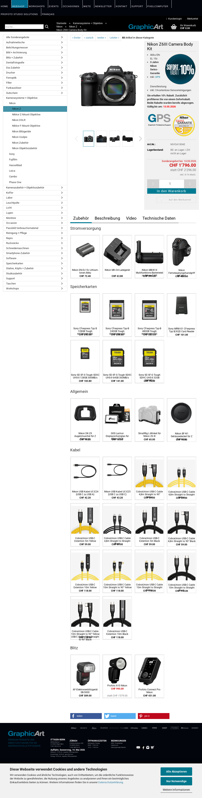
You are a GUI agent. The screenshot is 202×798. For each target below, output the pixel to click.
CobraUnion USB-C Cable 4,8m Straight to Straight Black (117, 541)
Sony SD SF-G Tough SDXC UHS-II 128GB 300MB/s (85, 376)
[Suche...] (46, 26)
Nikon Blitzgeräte (21, 131)
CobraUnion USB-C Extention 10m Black (117, 632)
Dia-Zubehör (13, 67)
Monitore (11, 217)
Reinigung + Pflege (16, 232)
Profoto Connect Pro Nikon (149, 691)
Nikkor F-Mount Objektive (26, 125)
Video (131, 218)
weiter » (101, 37)
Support (10, 278)
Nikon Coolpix (19, 137)
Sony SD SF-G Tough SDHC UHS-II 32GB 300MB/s (149, 378)
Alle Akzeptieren (176, 771)
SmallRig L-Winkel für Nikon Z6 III (149, 435)
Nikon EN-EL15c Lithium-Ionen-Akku (85, 271)
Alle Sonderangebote (17, 37)
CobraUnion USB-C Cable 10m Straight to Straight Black (181, 587)
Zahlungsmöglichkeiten (118, 747)
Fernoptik (11, 77)
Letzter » (114, 37)
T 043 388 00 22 (75, 747)
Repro (9, 238)
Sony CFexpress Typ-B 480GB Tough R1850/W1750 (149, 331)
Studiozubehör (14, 273)
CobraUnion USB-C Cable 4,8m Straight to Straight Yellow (181, 494)
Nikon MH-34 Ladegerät (117, 270)
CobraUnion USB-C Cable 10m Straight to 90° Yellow (117, 586)
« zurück (89, 37)
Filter (9, 82)
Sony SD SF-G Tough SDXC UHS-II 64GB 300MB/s (117, 376)
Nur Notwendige (176, 781)
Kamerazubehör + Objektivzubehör (25, 187)
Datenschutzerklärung (110, 782)
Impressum (114, 745)
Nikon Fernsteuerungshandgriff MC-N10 (181, 273)
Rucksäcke (12, 243)
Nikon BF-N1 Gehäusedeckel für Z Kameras (181, 436)
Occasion (11, 222)
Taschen (11, 283)
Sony (12, 153)
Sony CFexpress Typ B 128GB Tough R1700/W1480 (85, 331)
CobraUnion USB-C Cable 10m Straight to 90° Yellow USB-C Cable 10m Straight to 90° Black (85, 635)
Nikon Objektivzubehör (24, 148)
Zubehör (81, 218)
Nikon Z (16, 108)
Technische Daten (159, 218)
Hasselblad (15, 165)
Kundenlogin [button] (174, 18)
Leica (12, 170)
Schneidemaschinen (17, 248)
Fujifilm (13, 159)
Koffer (9, 192)
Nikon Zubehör (20, 142)
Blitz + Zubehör (14, 57)
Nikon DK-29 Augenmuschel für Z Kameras (85, 436)
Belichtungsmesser (17, 47)
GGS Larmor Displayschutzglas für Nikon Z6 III (117, 436)
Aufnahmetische (15, 42)
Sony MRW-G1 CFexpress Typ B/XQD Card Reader (181, 330)
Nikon (12, 103)
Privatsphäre (119, 743)
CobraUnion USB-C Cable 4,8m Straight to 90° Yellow (149, 494)
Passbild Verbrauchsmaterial (22, 228)
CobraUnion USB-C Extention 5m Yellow (85, 539)
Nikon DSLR (18, 120)
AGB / (113, 743)
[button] (139, 139)
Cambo (13, 176)
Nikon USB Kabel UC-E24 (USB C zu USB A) (85, 493)
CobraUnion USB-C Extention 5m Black (149, 539)
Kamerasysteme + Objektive (21, 97)
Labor (9, 197)
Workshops (12, 288)
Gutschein (12, 92)
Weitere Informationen (176, 789)
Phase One (15, 182)
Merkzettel (192, 18)
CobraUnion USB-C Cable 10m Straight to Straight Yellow (149, 587)
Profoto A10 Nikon (117, 685)
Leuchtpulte (12, 202)
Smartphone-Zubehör (18, 253)
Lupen (9, 212)
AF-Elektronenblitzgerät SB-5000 (85, 691)
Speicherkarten (14, 263)
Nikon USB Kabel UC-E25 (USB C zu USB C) (117, 493)
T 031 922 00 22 (55, 746)
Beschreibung (107, 218)
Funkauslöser (13, 87)
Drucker (10, 72)
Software (11, 258)
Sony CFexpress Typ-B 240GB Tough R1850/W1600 (117, 331)
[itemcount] (171, 183)
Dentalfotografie (15, 62)
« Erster (76, 37)
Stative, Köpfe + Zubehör (20, 268)
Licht (9, 207)
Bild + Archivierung (16, 52)
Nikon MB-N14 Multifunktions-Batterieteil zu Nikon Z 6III (149, 273)
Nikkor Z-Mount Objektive (26, 114)
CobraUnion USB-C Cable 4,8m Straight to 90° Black (181, 540)
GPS (157, 76)
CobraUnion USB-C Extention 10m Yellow (85, 586)
